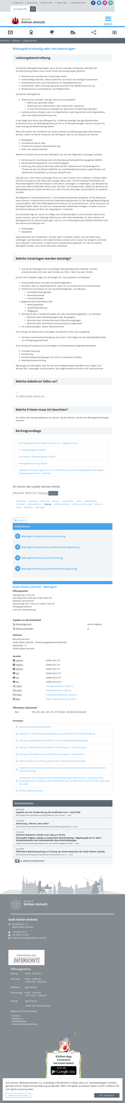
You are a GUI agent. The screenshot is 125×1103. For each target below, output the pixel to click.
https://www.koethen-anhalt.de (61, 699)
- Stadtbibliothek (19, 1021)
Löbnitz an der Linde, (82, 504)
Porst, (19, 507)
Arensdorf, (21, 501)
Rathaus (16, 40)
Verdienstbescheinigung (29, 790)
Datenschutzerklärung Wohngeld (33, 726)
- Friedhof (15, 1015)
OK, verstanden (106, 1095)
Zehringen (40, 507)
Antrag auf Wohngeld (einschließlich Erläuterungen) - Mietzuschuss (50, 754)
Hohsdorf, (21, 504)
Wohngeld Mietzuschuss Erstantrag (42, 557)
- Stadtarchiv (17, 1018)
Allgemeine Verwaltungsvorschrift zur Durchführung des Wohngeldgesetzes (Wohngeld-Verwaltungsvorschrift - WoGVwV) (61, 472)
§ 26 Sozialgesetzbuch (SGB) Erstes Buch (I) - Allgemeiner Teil (48, 443)
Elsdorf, (56, 501)
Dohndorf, (45, 501)
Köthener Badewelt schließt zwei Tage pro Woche (40, 834)
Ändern (53, 493)
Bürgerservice (30, 40)
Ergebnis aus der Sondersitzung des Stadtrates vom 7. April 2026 (48, 812)
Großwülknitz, (91, 501)
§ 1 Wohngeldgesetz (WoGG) (32, 450)
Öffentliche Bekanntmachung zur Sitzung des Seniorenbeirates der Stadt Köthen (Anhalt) (60, 851)
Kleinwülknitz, (35, 504)
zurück (20, 520)
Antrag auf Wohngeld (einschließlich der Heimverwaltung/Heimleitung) (52, 740)
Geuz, (79, 501)
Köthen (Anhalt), (62, 504)
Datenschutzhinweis (18, 1095)
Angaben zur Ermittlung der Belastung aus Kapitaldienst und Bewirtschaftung (55, 733)
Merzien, (99, 504)
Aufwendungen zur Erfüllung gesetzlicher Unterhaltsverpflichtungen (51, 761)
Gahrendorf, (68, 501)
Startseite (4, 40)
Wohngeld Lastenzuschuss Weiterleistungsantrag (50, 547)
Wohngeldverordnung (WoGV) (33, 463)
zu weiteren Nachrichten (32, 861)
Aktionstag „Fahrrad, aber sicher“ (32, 823)
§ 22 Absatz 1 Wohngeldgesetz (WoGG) (37, 456)
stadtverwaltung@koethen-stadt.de (29, 938)
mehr (69, 815)
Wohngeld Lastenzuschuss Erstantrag (43, 536)
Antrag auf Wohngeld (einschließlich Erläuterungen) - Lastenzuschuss (51, 747)
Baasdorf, (33, 501)
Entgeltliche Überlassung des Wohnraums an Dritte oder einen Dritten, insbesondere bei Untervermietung (60, 769)
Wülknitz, (28, 507)
